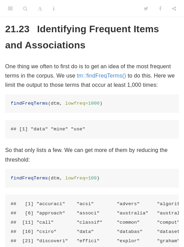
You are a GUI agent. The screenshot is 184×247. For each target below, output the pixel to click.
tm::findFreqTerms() (101, 76)
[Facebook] (160, 8)
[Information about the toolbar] (54, 8)
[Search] (25, 8)
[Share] (174, 8)
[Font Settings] (40, 8)
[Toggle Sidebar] (10, 8)
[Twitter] (146, 8)
